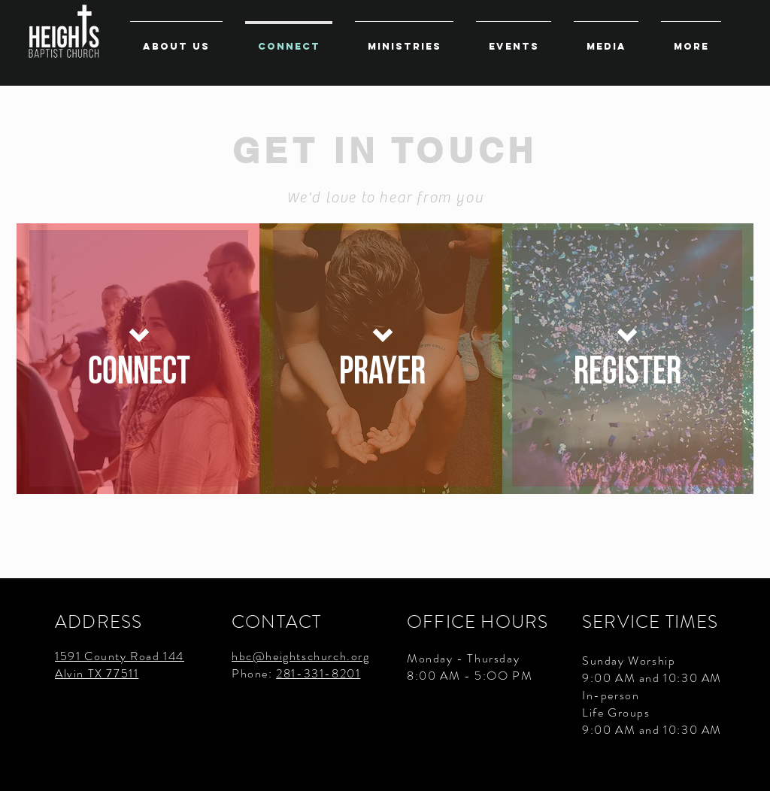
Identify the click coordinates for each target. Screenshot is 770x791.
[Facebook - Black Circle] (745, 766)
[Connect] (138, 358)
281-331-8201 (318, 673)
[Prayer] (382, 358)
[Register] (627, 358)
